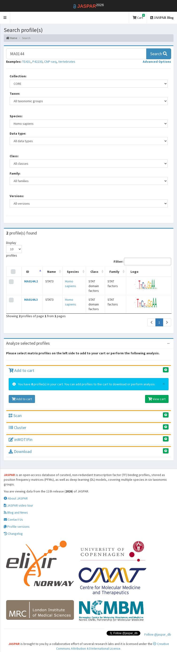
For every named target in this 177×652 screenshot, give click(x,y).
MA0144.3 (29, 297)
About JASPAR (16, 494)
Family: (15, 173)
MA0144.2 (29, 281)
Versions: (17, 196)
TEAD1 (26, 61)
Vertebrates (66, 61)
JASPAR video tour (18, 501)
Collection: (18, 76)
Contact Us (13, 515)
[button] (5, 18)
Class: (14, 156)
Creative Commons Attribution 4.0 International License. (112, 641)
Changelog (13, 529)
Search (158, 53)
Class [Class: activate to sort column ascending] (89, 271)
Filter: (142, 261)
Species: (16, 116)
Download (20, 446)
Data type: (18, 133)
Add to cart (21, 365)
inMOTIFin (20, 434)
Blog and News (16, 508)
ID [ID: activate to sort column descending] (25, 271)
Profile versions (17, 522)
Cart (139, 17)
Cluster (17, 423)
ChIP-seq (50, 61)
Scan (15, 411)
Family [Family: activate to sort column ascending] (118, 271)
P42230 (37, 61)
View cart (156, 394)
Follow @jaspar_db (157, 630)
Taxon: (15, 93)
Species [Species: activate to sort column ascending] (67, 271)
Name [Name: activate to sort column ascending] (47, 271)
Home (11, 38)
